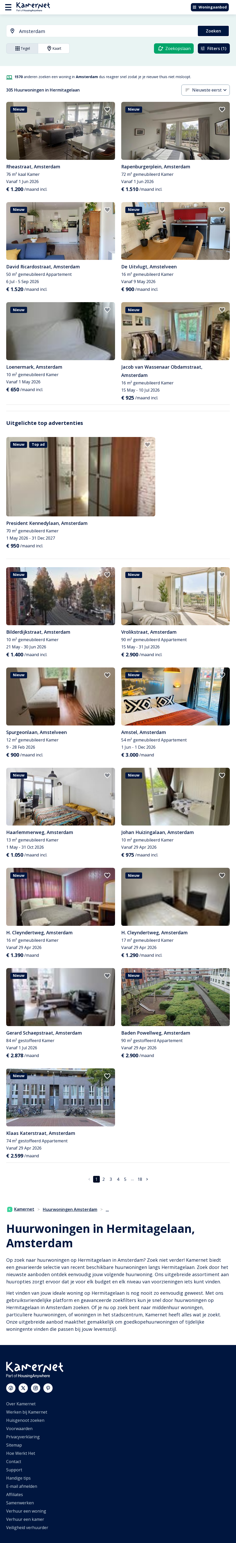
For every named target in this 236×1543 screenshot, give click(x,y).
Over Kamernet (21, 1404)
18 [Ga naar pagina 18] (139, 1179)
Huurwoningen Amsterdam (70, 1209)
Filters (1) (213, 48)
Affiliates (14, 1494)
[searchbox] (106, 31)
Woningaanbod (209, 7)
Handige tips (18, 1478)
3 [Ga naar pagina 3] (111, 1179)
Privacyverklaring (23, 1437)
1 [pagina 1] (96, 1179)
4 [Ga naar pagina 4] (118, 1179)
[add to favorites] (107, 109)
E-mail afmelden (21, 1486)
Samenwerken (20, 1503)
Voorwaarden (19, 1428)
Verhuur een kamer (25, 1519)
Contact (13, 1461)
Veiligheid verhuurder (27, 1527)
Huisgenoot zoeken (25, 1420)
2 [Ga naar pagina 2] (103, 1179)
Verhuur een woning (26, 1511)
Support (14, 1470)
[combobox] (99, 31)
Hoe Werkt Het (20, 1453)
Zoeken (213, 31)
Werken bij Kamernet (26, 1412)
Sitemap (14, 1445)
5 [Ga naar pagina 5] (125, 1179)
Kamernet (20, 1209)
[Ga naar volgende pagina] (147, 1179)
